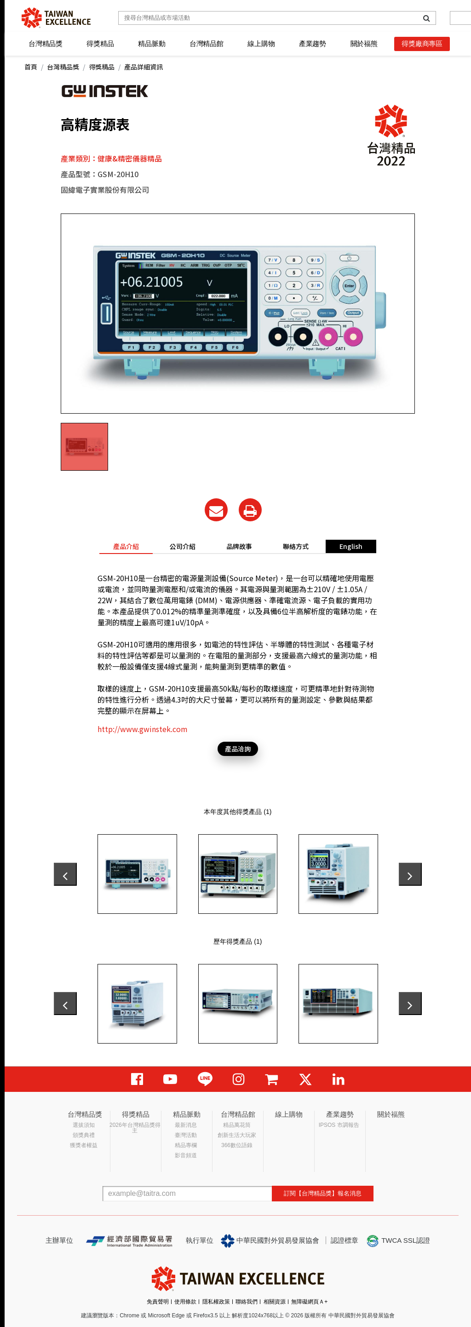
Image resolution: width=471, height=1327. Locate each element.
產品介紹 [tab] (126, 546)
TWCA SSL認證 (398, 1241)
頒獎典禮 (84, 1135)
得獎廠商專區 (422, 43)
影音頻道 (186, 1155)
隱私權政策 (216, 1301)
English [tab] (350, 546)
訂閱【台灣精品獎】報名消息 (323, 1193)
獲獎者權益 (84, 1145)
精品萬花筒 (237, 1125)
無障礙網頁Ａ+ (309, 1301)
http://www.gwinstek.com (143, 728)
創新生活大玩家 (237, 1135)
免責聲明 (158, 1301)
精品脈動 (151, 43)
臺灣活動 (186, 1135)
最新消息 (186, 1125)
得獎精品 (100, 43)
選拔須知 (84, 1125)
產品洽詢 (238, 748)
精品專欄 (186, 1145)
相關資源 (275, 1301)
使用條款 (185, 1301)
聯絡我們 (247, 1301)
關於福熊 (364, 43)
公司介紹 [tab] (182, 546)
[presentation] (65, 874)
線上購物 (261, 43)
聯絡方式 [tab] (296, 546)
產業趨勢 (312, 43)
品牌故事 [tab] (239, 546)
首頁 (30, 66)
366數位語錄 (237, 1145)
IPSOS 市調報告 (339, 1125)
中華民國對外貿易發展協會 (270, 1241)
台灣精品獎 (46, 43)
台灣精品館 (207, 43)
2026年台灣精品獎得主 (135, 1127)
